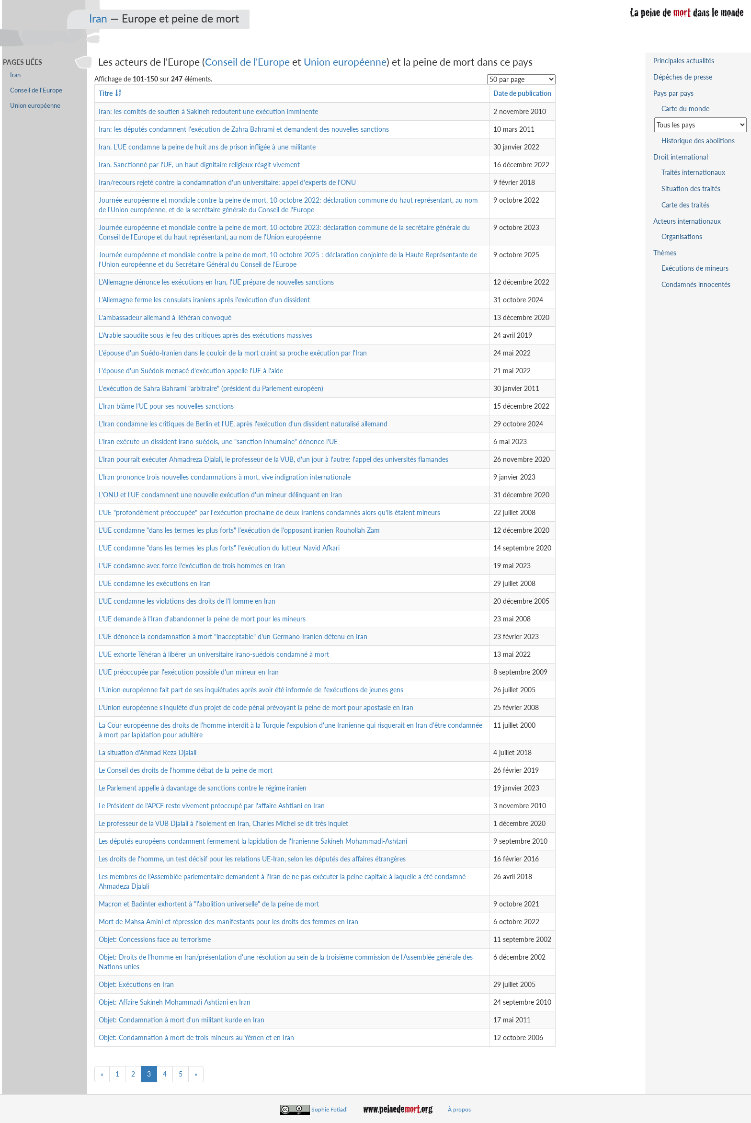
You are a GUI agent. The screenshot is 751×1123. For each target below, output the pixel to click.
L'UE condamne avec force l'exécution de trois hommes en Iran (192, 566)
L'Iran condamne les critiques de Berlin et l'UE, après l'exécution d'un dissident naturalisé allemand (243, 424)
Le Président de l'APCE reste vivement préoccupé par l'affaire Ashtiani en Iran (212, 806)
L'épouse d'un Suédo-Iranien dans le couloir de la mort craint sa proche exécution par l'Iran (233, 353)
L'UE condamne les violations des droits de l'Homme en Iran (187, 601)
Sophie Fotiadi (329, 1109)
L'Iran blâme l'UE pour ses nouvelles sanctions (166, 406)
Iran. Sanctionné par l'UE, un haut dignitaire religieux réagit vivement (199, 164)
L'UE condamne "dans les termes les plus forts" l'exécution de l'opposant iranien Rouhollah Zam (239, 530)
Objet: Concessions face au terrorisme (155, 939)
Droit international (680, 157)
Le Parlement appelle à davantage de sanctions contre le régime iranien (203, 788)
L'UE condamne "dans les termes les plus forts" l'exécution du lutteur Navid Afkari (219, 548)
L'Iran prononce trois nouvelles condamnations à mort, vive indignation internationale (225, 477)
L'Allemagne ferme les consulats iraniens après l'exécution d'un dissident (204, 300)
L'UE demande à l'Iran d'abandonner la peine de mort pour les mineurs (202, 619)
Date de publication (522, 93)
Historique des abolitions (698, 141)
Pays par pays (673, 93)
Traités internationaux (693, 172)
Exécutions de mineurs (694, 268)
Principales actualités (683, 61)
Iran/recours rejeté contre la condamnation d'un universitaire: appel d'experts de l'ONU (227, 182)
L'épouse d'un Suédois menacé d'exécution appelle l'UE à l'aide (191, 371)
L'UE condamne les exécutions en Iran (155, 583)
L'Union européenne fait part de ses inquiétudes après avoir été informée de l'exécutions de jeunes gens (251, 690)
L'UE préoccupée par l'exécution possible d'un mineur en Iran (189, 672)
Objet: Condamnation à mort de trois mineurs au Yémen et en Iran (196, 1037)
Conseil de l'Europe (247, 62)
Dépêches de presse (682, 77)
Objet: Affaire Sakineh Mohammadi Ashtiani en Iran (174, 1002)
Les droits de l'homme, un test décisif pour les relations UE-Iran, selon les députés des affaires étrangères (252, 859)
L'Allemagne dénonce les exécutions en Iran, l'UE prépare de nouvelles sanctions (216, 282)
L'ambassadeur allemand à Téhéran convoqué (165, 317)
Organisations (681, 236)
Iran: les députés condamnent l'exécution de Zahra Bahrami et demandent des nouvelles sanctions (244, 129)
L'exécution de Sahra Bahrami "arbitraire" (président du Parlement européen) (211, 388)
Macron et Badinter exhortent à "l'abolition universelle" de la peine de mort (209, 904)
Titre (106, 93)
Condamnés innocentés (695, 284)
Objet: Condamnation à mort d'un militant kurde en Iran (181, 1020)
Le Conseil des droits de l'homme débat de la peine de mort (186, 770)
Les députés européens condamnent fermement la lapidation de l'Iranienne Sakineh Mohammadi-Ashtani (253, 841)
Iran (98, 18)
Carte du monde (685, 108)
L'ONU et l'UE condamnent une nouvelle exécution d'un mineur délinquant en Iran (220, 495)
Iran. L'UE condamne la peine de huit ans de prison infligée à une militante (207, 147)
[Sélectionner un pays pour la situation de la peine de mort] (700, 124)
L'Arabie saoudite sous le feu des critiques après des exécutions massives (205, 335)
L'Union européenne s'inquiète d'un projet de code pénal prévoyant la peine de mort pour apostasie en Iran (256, 707)
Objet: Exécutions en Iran (136, 984)
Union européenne (345, 62)
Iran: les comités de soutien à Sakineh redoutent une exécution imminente (208, 111)
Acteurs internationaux (687, 221)
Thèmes (664, 253)
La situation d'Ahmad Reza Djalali (147, 752)
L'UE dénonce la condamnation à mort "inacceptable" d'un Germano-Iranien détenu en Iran (233, 636)
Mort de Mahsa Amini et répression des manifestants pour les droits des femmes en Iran (228, 921)
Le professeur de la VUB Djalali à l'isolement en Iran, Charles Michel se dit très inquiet (223, 823)
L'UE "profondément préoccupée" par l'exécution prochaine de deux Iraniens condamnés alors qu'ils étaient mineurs (269, 512)
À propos (459, 1109)
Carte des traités (685, 205)
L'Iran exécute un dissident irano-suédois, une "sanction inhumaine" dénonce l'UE (218, 441)
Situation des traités (690, 188)
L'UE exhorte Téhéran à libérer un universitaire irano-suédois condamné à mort (214, 654)
